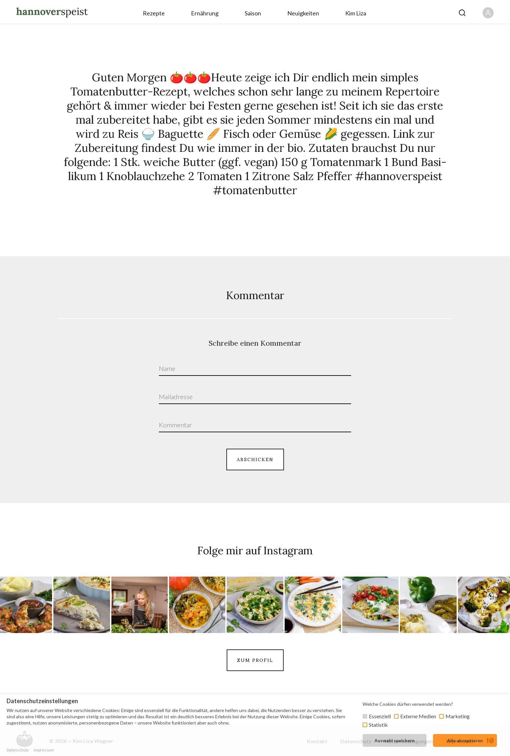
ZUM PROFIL (255, 660)
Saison (253, 13)
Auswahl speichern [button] (394, 740)
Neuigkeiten (303, 13)
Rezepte (154, 13)
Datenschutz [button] (18, 749)
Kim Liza (355, 13)
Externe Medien (418, 716)
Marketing (457, 716)
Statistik (378, 725)
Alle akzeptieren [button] (465, 740)
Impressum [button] (44, 749)
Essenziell (380, 716)
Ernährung (204, 13)
